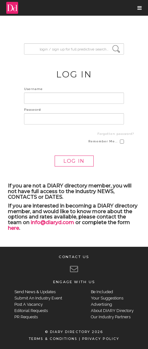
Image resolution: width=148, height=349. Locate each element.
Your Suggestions (107, 298)
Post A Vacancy (28, 304)
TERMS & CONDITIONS (53, 339)
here (13, 228)
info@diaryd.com (52, 222)
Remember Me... (106, 142)
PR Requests (26, 317)
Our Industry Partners (111, 317)
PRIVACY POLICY (100, 339)
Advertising (101, 304)
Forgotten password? (115, 133)
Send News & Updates (35, 291)
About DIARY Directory (112, 310)
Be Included (102, 291)
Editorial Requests (31, 310)
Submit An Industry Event (38, 298)
